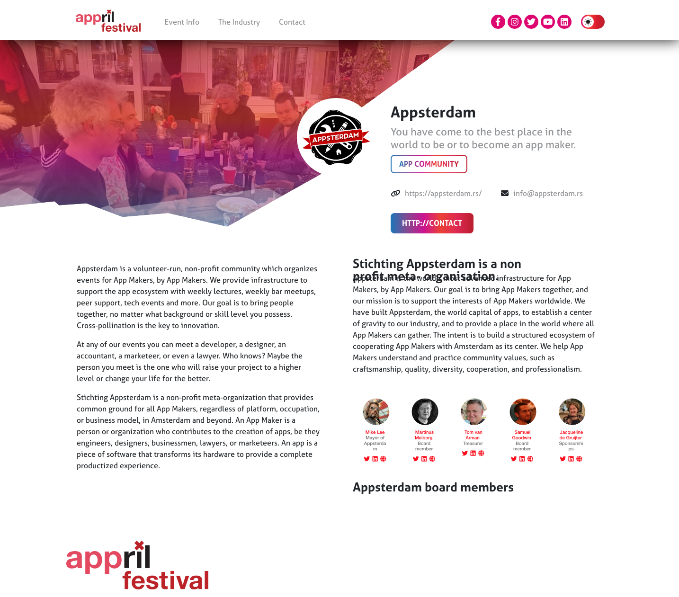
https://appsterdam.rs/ (443, 193)
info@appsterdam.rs (548, 193)
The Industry (239, 22)
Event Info (181, 22)
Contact (292, 22)
